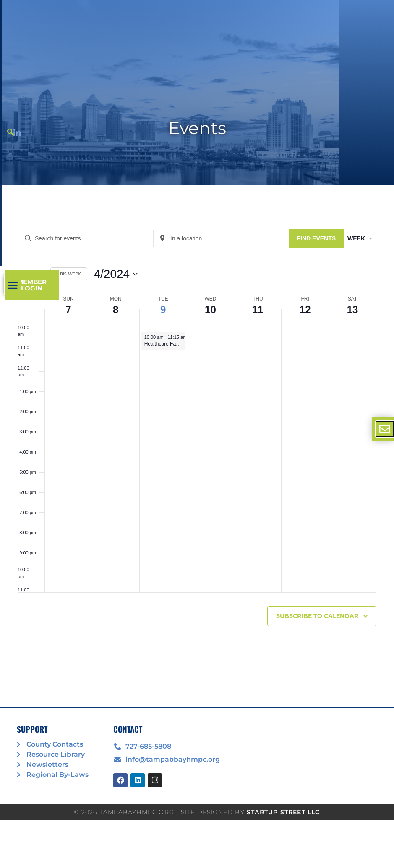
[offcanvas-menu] (384, 429)
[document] (197, 429)
